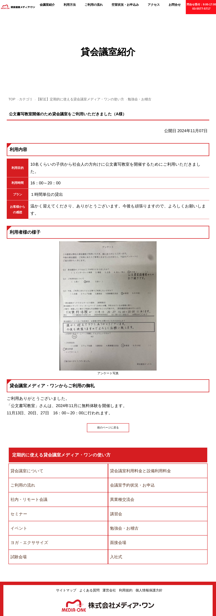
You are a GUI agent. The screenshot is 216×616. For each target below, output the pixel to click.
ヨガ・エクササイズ (29, 513)
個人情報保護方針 (149, 560)
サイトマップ (66, 560)
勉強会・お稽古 (139, 69)
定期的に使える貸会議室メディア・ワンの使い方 (61, 425)
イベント (18, 498)
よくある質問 (89, 560)
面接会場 (118, 513)
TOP (11, 69)
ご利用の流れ (22, 455)
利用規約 (125, 560)
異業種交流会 (122, 470)
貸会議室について (27, 441)
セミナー (18, 484)
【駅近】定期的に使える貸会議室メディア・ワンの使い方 (80, 69)
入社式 (116, 527)
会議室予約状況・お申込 (132, 455)
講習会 (116, 484)
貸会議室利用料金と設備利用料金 (140, 441)
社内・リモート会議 (28, 470)
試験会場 (18, 527)
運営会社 (109, 560)
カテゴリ (26, 69)
